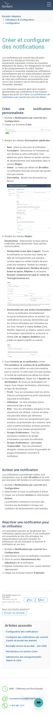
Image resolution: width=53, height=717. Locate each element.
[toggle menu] (49, 4)
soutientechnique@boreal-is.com (21, 699)
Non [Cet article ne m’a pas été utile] (42, 600)
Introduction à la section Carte (21, 651)
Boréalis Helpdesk (11, 16)
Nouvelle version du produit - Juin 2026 (26, 646)
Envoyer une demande (14, 613)
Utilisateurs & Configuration (19, 19)
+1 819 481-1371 (13, 706)
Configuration (12, 23)
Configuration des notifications (22, 631)
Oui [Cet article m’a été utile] (30, 600)
